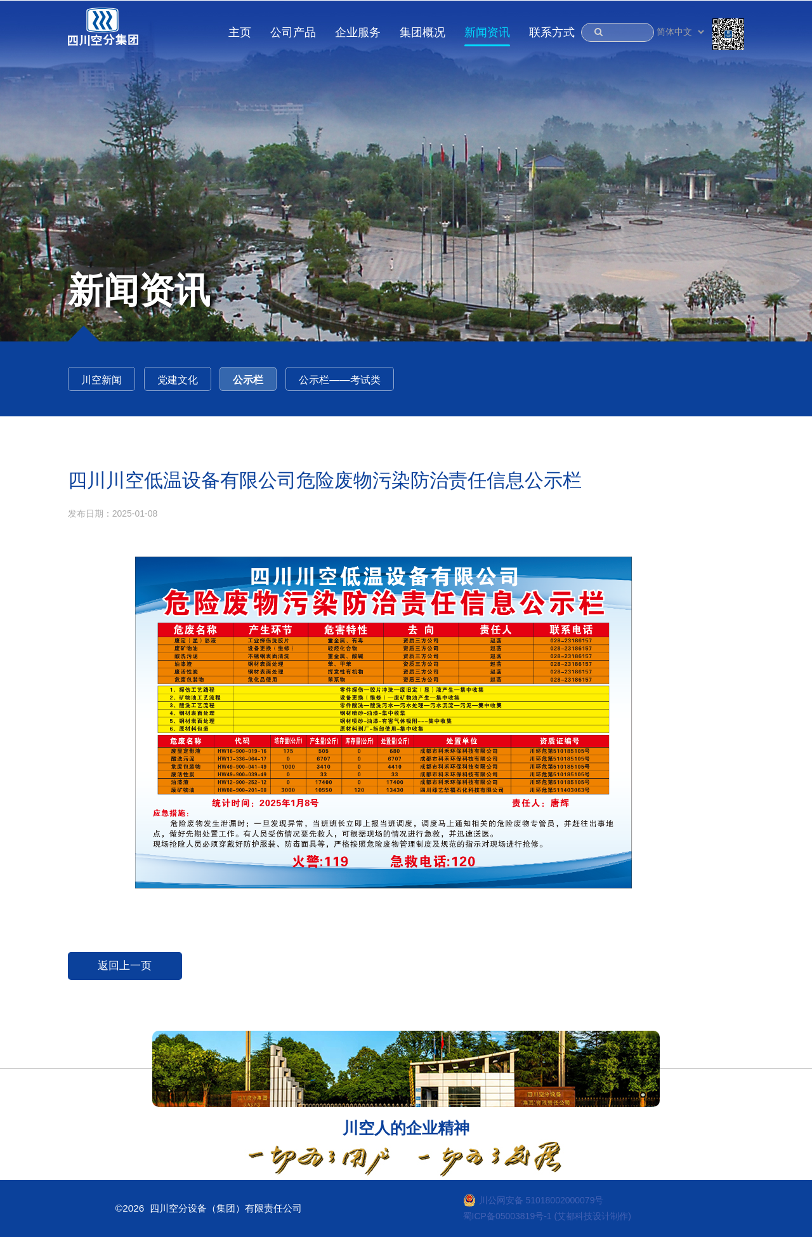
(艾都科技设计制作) (592, 1216)
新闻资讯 (487, 32)
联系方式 (552, 32)
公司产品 (293, 32)
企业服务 (358, 32)
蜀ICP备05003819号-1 (507, 1216)
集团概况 (422, 32)
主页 (239, 32)
